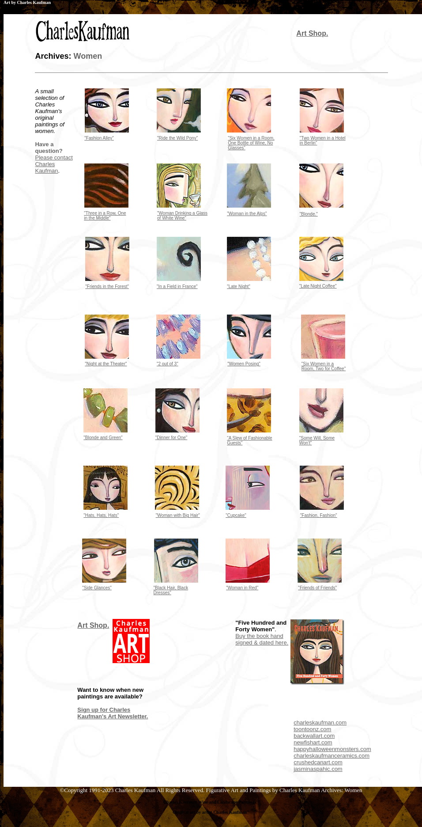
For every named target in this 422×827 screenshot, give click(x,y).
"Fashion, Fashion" (318, 515)
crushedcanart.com (318, 762)
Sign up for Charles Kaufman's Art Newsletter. (112, 713)
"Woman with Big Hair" (178, 515)
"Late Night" (238, 286)
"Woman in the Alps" (247, 213)
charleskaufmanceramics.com (331, 755)
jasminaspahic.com (318, 769)
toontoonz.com (312, 729)
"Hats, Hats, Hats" (101, 515)
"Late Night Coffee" (318, 286)
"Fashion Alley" (99, 138)
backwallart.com (314, 735)
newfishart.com (313, 742)
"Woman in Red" (242, 587)
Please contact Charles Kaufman (53, 164)
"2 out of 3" (167, 363)
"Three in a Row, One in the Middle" (105, 215)
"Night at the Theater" (106, 363)
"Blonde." (309, 214)
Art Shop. (312, 33)
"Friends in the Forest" (107, 286)
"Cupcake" (236, 515)
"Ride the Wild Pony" (177, 138)
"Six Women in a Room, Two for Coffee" (323, 366)
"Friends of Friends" (317, 587)
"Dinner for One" (171, 437)
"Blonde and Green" (102, 437)
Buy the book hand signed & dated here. (261, 639)
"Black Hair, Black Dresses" (171, 590)
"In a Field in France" (177, 286)
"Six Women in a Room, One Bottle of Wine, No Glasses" (251, 143)
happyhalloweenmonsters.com (332, 749)
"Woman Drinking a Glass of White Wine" (182, 215)
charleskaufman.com (320, 722)
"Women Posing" (243, 363)
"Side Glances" (97, 587)
